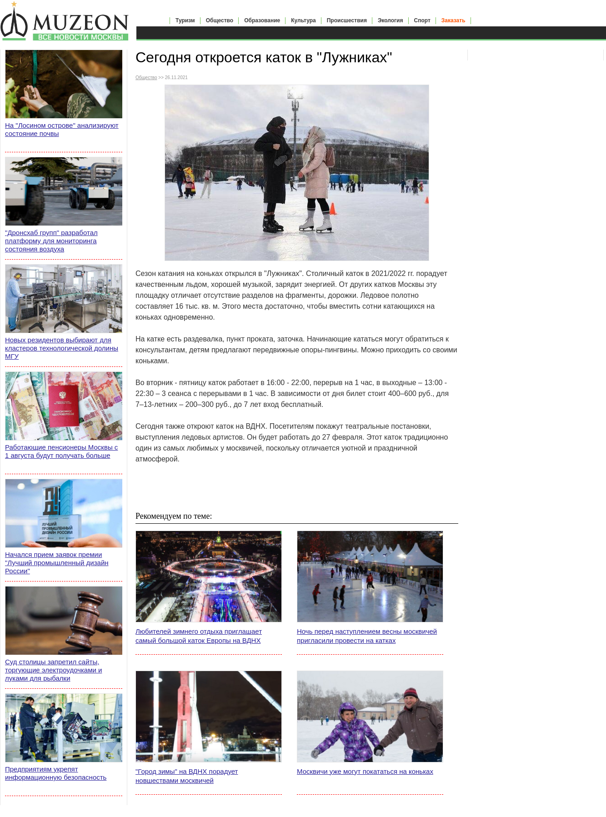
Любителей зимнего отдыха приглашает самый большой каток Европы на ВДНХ (198, 635)
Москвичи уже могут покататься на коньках (365, 771)
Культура (303, 20)
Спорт (422, 20)
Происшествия (347, 20)
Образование (262, 20)
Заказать (453, 20)
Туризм (185, 20)
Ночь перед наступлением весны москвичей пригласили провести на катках (367, 635)
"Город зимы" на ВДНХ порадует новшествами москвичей (186, 775)
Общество (220, 20)
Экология (390, 20)
